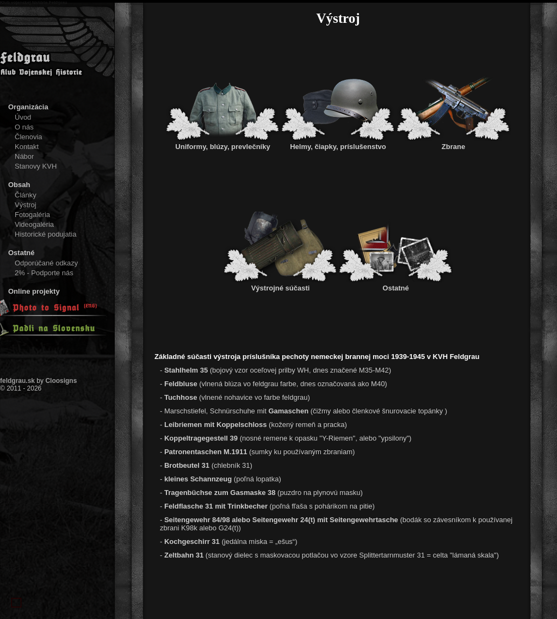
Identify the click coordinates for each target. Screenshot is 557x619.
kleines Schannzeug (198, 479)
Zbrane (454, 142)
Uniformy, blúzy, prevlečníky (223, 142)
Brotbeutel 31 (188, 465)
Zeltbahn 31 (183, 555)
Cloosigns (61, 381)
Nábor (24, 156)
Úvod (23, 117)
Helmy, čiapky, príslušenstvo (338, 142)
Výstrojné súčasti (281, 284)
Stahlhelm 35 (186, 370)
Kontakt (27, 147)
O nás (24, 127)
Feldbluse (180, 384)
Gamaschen (288, 411)
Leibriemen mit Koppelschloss (215, 424)
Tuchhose (181, 397)
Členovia (28, 137)
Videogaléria (34, 224)
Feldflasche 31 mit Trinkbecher (216, 506)
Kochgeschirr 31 (192, 541)
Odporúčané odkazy (46, 263)
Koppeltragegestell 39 (202, 438)
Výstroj (25, 205)
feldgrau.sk (17, 381)
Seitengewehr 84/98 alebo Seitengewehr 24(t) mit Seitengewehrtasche (282, 520)
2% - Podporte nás (44, 273)
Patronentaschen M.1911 (205, 452)
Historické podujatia (45, 234)
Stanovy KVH (36, 166)
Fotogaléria (32, 215)
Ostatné (396, 284)
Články (25, 195)
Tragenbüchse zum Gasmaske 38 (220, 492)
